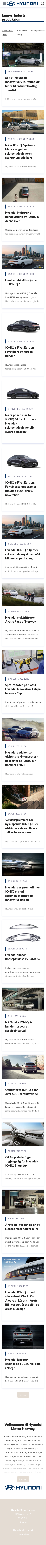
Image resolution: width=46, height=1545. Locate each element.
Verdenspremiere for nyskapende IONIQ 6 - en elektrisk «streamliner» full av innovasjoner (22, 826)
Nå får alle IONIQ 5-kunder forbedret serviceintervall (18, 1026)
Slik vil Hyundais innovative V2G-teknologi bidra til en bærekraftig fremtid (22, 84)
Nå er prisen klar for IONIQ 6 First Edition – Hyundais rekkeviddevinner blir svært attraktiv (20, 423)
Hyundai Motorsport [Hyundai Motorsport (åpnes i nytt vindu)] (23, 1530)
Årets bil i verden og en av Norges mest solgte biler (22, 1227)
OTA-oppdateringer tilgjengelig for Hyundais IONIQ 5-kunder (22, 1161)
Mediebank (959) (22, 32)
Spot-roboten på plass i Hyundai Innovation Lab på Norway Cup (23, 689)
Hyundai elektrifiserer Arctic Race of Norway (20, 619)
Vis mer (23, 1395)
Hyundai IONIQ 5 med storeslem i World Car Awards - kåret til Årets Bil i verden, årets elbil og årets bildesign (22, 1300)
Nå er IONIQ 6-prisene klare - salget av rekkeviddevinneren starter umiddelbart (20, 151)
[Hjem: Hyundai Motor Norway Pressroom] (22, 3)
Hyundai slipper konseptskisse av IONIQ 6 (22, 957)
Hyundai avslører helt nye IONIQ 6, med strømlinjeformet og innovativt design (22, 893)
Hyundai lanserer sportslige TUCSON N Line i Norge (22, 1364)
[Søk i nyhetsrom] (43, 4)
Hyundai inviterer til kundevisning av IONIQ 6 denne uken (22, 217)
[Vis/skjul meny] (4, 3)
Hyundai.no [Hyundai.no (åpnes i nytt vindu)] (23, 1534)
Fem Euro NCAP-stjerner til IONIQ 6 (21, 282)
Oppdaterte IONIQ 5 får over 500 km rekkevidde (21, 1092)
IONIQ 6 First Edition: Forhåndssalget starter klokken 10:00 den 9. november (20, 489)
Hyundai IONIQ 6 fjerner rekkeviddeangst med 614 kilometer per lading (22, 554)
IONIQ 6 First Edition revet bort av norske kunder (19, 352)
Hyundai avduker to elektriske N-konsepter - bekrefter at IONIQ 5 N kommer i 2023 (21, 759)
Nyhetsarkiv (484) (7, 32)
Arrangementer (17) (38, 32)
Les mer (23, 1479)
